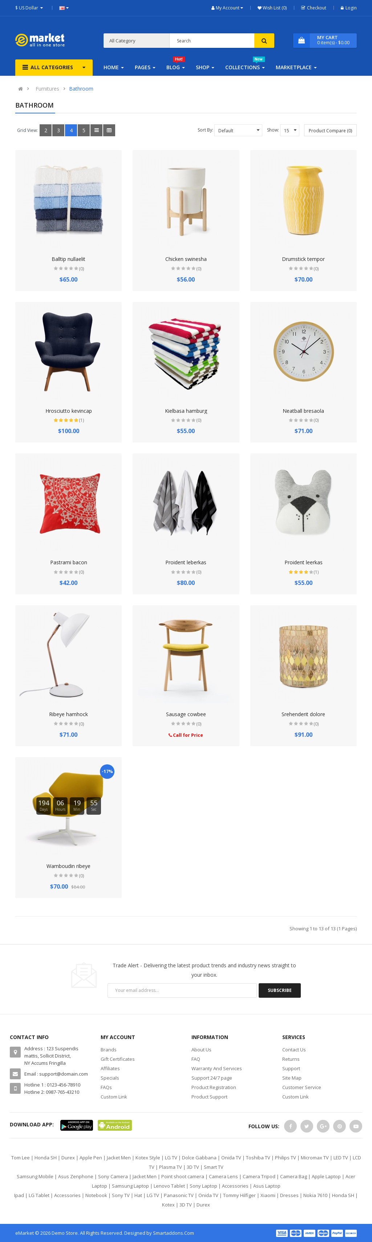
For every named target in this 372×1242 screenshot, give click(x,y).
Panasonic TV (179, 1195)
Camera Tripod (259, 1176)
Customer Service (301, 1087)
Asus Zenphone (75, 1176)
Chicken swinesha (186, 259)
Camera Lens (223, 1176)
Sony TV (121, 1195)
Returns (291, 1059)
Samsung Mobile (35, 1176)
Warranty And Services (216, 1068)
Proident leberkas (185, 562)
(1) (81, 420)
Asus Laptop (266, 1186)
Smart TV (213, 1167)
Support (291, 1068)
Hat (138, 1195)
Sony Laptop (203, 1186)
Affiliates (110, 1068)
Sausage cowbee (186, 714)
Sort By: (205, 130)
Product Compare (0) (330, 131)
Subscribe (280, 990)
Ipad (19, 1195)
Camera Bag (293, 1176)
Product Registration (213, 1087)
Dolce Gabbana (199, 1157)
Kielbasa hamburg (186, 410)
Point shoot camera (182, 1176)
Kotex (168, 1204)
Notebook (96, 1195)
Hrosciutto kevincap (68, 410)
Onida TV (231, 1157)
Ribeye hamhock (68, 714)
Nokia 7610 (315, 1195)
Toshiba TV (258, 1157)
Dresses (289, 1195)
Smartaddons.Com (173, 1233)
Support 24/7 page (211, 1078)
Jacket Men (119, 1157)
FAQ (195, 1059)
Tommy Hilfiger (239, 1195)
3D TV (193, 1167)
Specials (110, 1078)
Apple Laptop (326, 1176)
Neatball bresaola (303, 410)
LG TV (171, 1157)
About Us (201, 1049)
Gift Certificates (118, 1059)
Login (349, 8)
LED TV (340, 1157)
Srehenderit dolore (303, 714)
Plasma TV (170, 1167)
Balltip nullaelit (68, 259)
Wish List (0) (274, 8)
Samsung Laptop (130, 1186)
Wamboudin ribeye (68, 866)
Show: (273, 130)
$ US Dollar (30, 8)
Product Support (209, 1096)
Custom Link (114, 1096)
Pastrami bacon (68, 562)
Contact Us (294, 1049)
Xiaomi (267, 1195)
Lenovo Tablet (169, 1186)
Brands (109, 1049)
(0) (81, 269)
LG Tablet (39, 1195)
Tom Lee (20, 1157)
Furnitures (47, 88)
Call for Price (186, 735)
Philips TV (285, 1157)
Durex (68, 1157)
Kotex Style (148, 1157)
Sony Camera (113, 1176)
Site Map (292, 1078)
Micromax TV (315, 1157)
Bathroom (81, 88)
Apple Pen (91, 1157)
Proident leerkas (303, 562)
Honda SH (46, 1157)
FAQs (106, 1087)
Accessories (235, 1186)
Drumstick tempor (303, 259)
